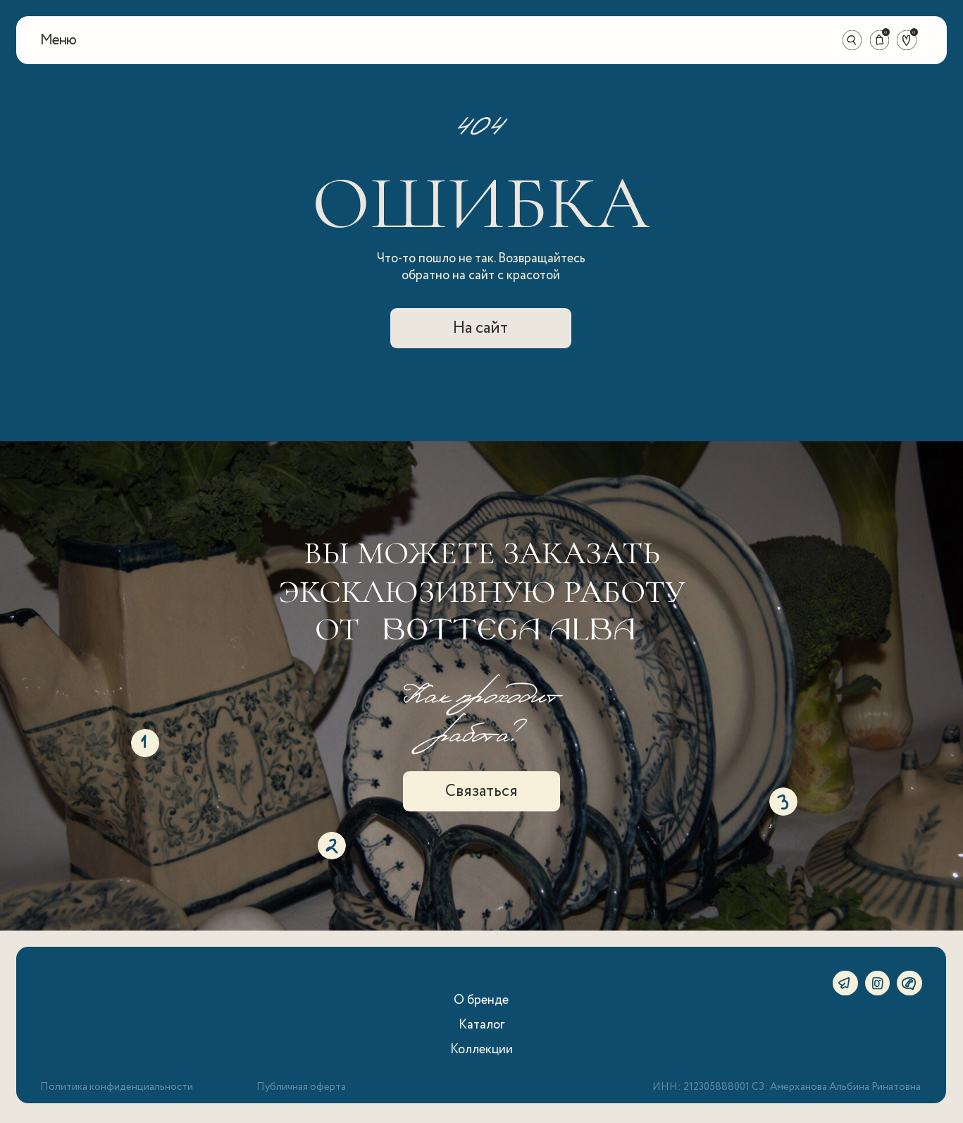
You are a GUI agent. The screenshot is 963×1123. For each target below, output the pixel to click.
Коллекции (481, 1049)
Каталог (481, 1024)
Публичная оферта (301, 1087)
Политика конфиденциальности (116, 1087)
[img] (481, 40)
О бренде (481, 1000)
